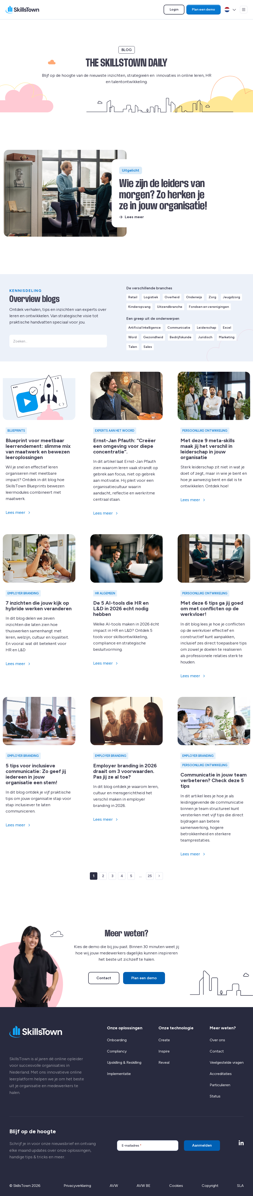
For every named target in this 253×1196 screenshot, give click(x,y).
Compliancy (117, 1051)
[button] (101, 341)
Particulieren (220, 1085)
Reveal (163, 1062)
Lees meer (134, 217)
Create (164, 1040)
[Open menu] (243, 9)
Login (176, 10)
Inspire (164, 1051)
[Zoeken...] (58, 341)
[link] (159, 876)
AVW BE (143, 1185)
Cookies (176, 1185)
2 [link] (103, 876)
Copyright (210, 1185)
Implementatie (119, 1073)
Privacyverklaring (77, 1185)
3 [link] (112, 876)
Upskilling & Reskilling (124, 1062)
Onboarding (117, 1040)
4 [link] (122, 876)
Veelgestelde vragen (227, 1062)
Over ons (217, 1040)
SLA (240, 1185)
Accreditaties (221, 1073)
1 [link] (94, 876)
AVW (114, 1185)
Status (215, 1096)
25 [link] (150, 876)
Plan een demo (203, 9)
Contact (103, 978)
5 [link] (131, 876)
